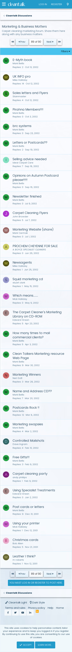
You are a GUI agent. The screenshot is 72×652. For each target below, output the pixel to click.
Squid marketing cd (28, 279)
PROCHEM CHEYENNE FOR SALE (35, 246)
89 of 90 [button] (36, 41)
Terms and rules (15, 608)
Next (50, 41)
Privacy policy (36, 608)
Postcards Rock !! (26, 407)
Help (50, 608)
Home (60, 608)
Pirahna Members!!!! (28, 109)
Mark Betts (18, 63)
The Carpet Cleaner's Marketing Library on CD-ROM (37, 314)
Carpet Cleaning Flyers (30, 213)
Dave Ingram (20, 444)
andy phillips (20, 477)
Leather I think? (24, 556)
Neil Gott (17, 378)
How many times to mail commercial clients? (31, 335)
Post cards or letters (28, 507)
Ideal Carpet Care (23, 162)
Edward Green (21, 320)
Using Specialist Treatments (34, 490)
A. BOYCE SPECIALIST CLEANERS (29, 249)
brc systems (22, 126)
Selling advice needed (30, 159)
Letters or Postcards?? (30, 142)
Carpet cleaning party (30, 473)
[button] (4, 4)
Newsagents (22, 262)
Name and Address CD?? (32, 391)
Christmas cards (25, 540)
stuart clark (19, 282)
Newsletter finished (27, 196)
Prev (21, 41)
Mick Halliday (20, 299)
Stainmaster (19, 96)
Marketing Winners (27, 374)
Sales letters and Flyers (30, 93)
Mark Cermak (20, 233)
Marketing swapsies (28, 424)
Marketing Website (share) (33, 229)
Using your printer (26, 523)
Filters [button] (64, 51)
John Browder (20, 216)
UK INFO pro (22, 76)
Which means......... (25, 295)
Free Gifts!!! (21, 457)
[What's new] (67, 4)
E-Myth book (22, 60)
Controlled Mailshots (28, 440)
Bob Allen (18, 543)
